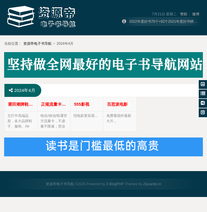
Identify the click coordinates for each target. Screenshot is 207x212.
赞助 (183, 14)
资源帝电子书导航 (37, 44)
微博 (195, 14)
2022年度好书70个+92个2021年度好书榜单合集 (166, 21)
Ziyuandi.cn (152, 184)
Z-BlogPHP (115, 184)
